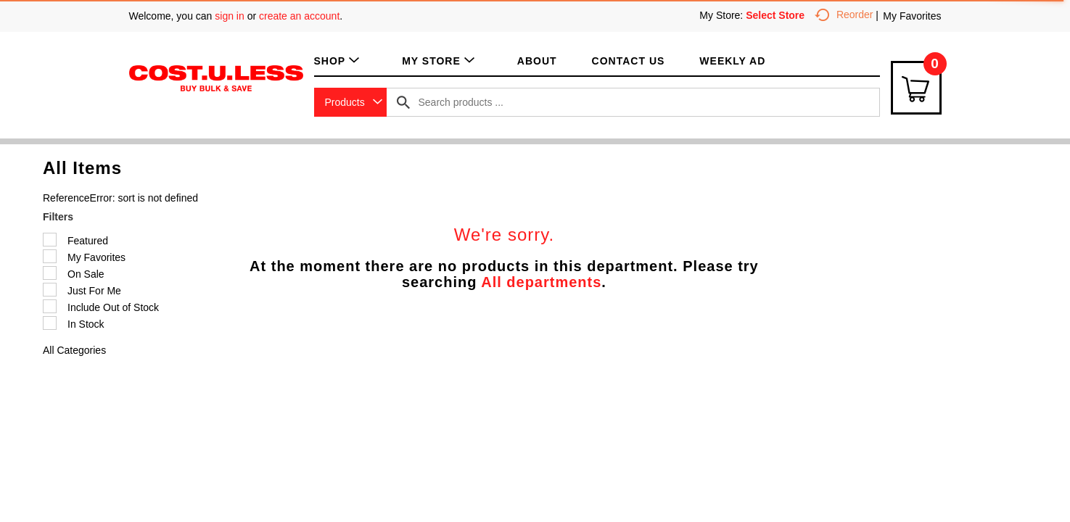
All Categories (74, 350)
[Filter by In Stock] (50, 323)
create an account (299, 16)
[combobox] (350, 102)
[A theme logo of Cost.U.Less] (216, 77)
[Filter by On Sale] (50, 273)
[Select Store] (776, 15)
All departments (541, 282)
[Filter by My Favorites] (50, 256)
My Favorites (912, 16)
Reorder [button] (844, 14)
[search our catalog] (403, 102)
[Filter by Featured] (50, 239)
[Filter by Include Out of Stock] (50, 306)
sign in (229, 16)
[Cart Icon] (916, 88)
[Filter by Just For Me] (50, 290)
